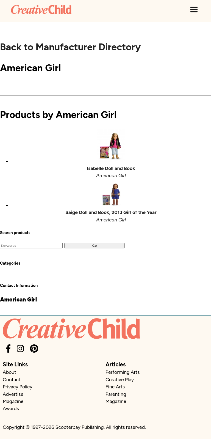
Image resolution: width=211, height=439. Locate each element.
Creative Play (120, 379)
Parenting (116, 394)
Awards (11, 408)
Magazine (13, 401)
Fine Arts (115, 386)
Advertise (13, 394)
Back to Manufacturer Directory (70, 47)
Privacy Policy (17, 386)
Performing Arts (123, 372)
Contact (11, 379)
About (9, 372)
